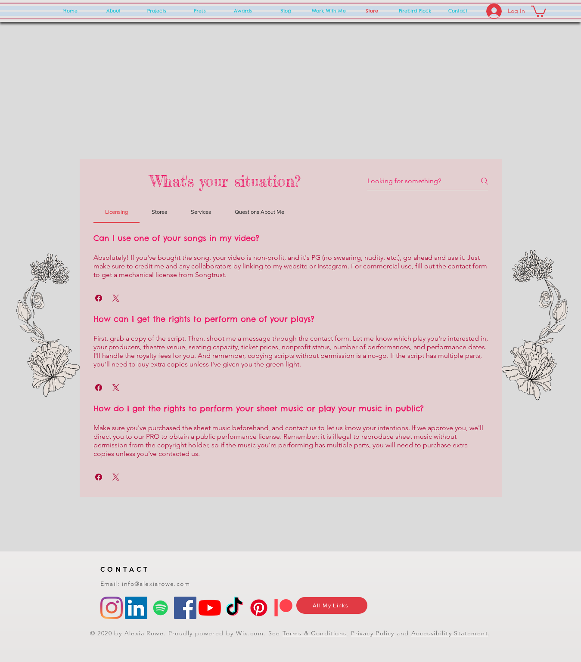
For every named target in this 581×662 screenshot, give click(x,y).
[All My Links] (331, 605)
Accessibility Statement (449, 633)
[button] (538, 10)
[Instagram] (111, 608)
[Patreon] (283, 608)
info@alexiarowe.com (156, 584)
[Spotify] (160, 608)
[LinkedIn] (136, 608)
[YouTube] (210, 608)
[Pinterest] (259, 608)
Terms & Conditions (314, 633)
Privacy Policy (373, 633)
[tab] (116, 212)
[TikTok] (234, 608)
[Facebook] (185, 608)
